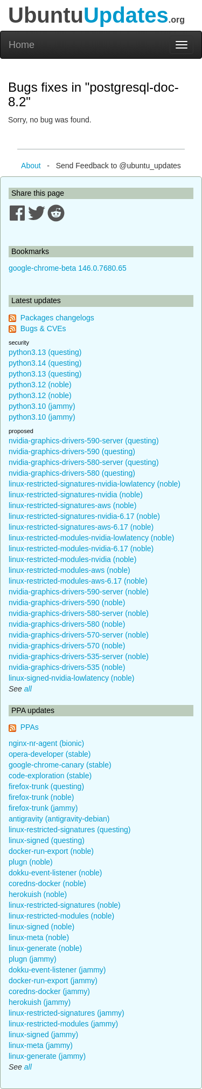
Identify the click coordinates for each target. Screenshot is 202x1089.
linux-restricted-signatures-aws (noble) (72, 505)
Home (21, 44)
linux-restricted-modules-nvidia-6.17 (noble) (81, 548)
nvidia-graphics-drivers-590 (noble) (67, 602)
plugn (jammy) (33, 959)
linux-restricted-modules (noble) (61, 916)
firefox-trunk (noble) (41, 797)
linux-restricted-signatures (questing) (69, 829)
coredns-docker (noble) (47, 883)
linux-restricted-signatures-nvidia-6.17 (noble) (84, 516)
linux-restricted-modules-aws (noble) (69, 570)
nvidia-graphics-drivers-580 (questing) (72, 473)
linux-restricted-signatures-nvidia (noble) (76, 494)
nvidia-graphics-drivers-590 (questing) (72, 451)
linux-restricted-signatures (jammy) (66, 1013)
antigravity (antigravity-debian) (59, 818)
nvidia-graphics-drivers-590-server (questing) (84, 440)
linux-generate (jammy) (47, 1056)
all (28, 688)
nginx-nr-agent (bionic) (46, 743)
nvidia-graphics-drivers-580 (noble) (67, 624)
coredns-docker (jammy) (49, 991)
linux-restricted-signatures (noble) (65, 905)
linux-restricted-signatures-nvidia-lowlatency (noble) (94, 484)
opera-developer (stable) (50, 754)
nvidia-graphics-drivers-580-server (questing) (84, 462)
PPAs (29, 727)
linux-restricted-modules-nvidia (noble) (72, 559)
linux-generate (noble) (45, 948)
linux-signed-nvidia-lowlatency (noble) (71, 678)
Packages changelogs (57, 317)
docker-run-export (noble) (51, 851)
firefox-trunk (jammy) (43, 808)
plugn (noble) (31, 862)
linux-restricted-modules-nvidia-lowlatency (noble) (91, 537)
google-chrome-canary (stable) (60, 765)
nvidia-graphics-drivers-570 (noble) (67, 645)
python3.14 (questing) (45, 363)
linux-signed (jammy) (43, 1034)
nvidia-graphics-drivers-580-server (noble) (79, 613)
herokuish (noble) (38, 894)
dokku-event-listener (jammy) (57, 969)
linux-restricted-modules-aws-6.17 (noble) (78, 581)
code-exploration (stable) (50, 775)
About (31, 165)
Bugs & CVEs (43, 328)
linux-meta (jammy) (41, 1045)
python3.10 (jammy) (42, 406)
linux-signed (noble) (41, 926)
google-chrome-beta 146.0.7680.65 (68, 268)
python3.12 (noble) (40, 384)
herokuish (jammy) (40, 1002)
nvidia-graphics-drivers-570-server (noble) (79, 635)
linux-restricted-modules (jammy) (63, 1023)
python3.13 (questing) (45, 352)
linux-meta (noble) (39, 937)
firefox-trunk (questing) (46, 786)
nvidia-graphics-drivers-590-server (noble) (79, 591)
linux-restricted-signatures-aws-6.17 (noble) (81, 527)
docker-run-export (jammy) (53, 980)
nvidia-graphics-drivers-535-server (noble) (79, 656)
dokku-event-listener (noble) (55, 872)
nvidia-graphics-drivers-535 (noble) (67, 667)
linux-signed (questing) (47, 840)
